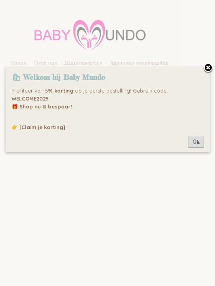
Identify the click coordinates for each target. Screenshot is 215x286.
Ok (196, 142)
